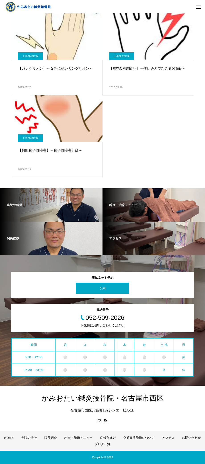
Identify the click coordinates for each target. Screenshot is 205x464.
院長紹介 (50, 438)
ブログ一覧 (102, 444)
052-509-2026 (105, 317)
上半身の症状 (30, 56)
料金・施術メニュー (78, 438)
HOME (9, 438)
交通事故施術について (138, 438)
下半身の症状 (30, 138)
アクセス (168, 438)
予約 (102, 288)
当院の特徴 (29, 438)
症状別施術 (108, 438)
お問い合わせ (191, 438)
